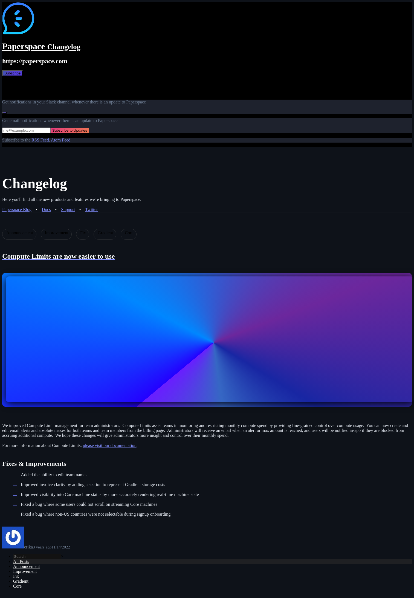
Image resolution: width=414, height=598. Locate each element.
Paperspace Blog (16, 209)
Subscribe (12, 73)
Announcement (26, 566)
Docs (46, 209)
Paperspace (41, 46)
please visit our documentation (110, 445)
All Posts (21, 561)
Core (17, 586)
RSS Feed (40, 140)
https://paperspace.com (34, 61)
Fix (16, 576)
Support (68, 209)
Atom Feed (61, 140)
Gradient (20, 581)
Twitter (91, 209)
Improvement (25, 571)
